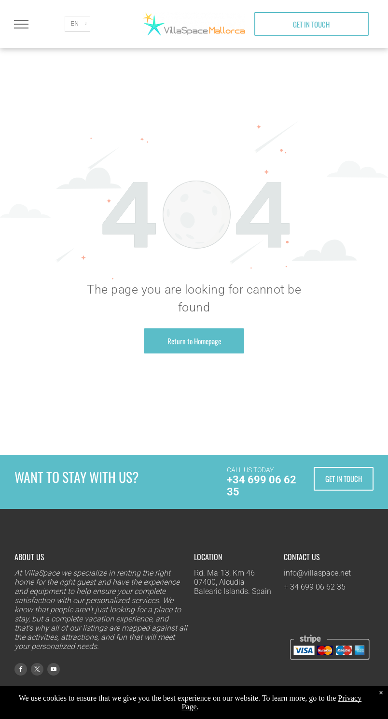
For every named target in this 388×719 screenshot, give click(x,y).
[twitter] (37, 670)
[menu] (21, 24)
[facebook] (20, 670)
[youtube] (53, 670)
